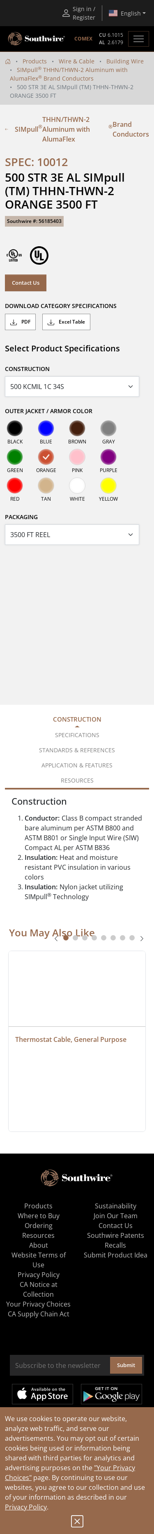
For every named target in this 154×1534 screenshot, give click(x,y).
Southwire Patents (115, 1235)
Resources (38, 1235)
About (38, 1245)
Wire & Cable (76, 61)
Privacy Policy (26, 1507)
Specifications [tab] (77, 735)
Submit (126, 1365)
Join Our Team (116, 1215)
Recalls (115, 1245)
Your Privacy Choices (38, 1304)
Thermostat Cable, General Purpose (70, 1039)
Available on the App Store (42, 1394)
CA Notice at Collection (38, 1289)
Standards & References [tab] (77, 750)
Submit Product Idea (115, 1255)
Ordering (39, 1225)
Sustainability (115, 1205)
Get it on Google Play (111, 1394)
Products (35, 61)
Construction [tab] (77, 719)
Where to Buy (39, 1215)
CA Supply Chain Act (38, 1313)
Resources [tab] (77, 780)
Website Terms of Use (38, 1260)
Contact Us (25, 282)
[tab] (66, 937)
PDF (20, 322)
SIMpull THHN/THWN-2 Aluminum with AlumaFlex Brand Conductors (77, 129)
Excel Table (66, 322)
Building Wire (125, 61)
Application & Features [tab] (77, 765)
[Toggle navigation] (138, 39)
